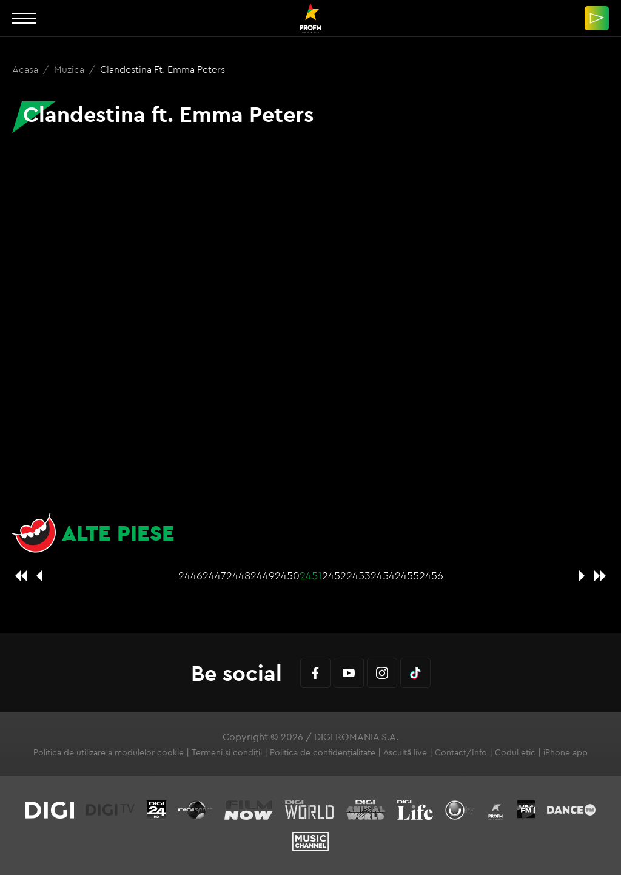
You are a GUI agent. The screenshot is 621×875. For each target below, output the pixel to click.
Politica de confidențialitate (322, 752)
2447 (214, 576)
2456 (431, 576)
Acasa (26, 69)
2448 (238, 576)
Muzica (70, 69)
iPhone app (565, 752)
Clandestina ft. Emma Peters (162, 69)
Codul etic (515, 752)
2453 (358, 576)
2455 (407, 576)
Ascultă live (405, 752)
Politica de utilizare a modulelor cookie (108, 752)
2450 (287, 576)
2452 (334, 576)
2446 (190, 576)
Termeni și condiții (227, 752)
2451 (311, 576)
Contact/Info (461, 752)
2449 (262, 576)
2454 (383, 576)
